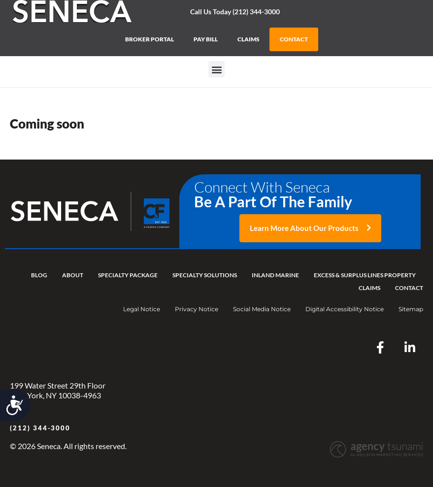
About (72, 275)
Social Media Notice (262, 309)
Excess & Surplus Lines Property (365, 275)
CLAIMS (248, 39)
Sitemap (411, 309)
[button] (216, 69)
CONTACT (294, 39)
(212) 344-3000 (40, 428)
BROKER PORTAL (149, 39)
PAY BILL (206, 39)
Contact (409, 288)
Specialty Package (128, 275)
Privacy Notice (196, 309)
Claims (369, 288)
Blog (39, 275)
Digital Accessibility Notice (344, 309)
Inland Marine (275, 275)
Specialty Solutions (204, 275)
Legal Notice (141, 309)
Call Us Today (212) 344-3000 (235, 11)
